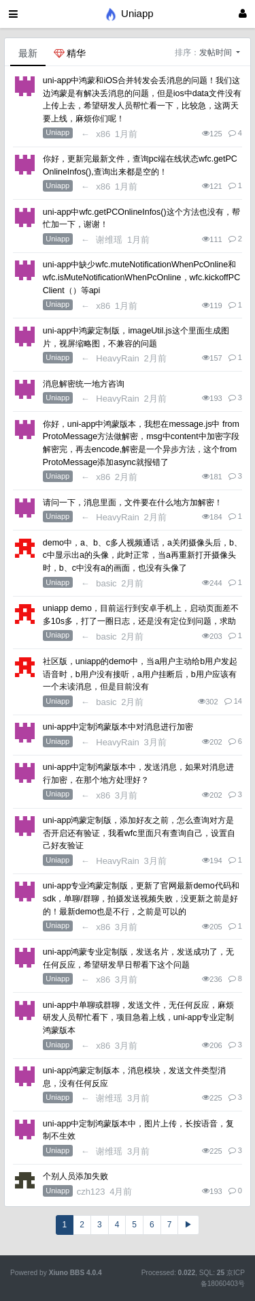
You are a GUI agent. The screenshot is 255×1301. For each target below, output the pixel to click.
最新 (27, 53)
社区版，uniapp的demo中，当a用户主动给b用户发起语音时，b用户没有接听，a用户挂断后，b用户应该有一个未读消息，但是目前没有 (140, 674)
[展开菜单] (13, 14)
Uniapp (57, 132)
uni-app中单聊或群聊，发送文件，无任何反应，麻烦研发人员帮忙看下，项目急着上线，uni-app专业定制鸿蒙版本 (139, 1017)
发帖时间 (216, 52)
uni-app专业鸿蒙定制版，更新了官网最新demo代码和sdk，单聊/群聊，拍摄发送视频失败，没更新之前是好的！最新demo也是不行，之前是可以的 (141, 898)
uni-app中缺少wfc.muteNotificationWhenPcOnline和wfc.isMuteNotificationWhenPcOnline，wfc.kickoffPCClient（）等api (141, 277)
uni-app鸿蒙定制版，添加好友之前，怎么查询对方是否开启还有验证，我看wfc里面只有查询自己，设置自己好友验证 (139, 833)
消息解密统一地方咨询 (83, 384)
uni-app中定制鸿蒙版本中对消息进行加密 (118, 727)
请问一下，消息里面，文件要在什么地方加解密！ (132, 502)
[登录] (243, 14)
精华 (70, 53)
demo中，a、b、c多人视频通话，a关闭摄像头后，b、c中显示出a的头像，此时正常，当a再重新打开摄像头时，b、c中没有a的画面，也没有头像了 (142, 555)
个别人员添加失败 (75, 1176)
